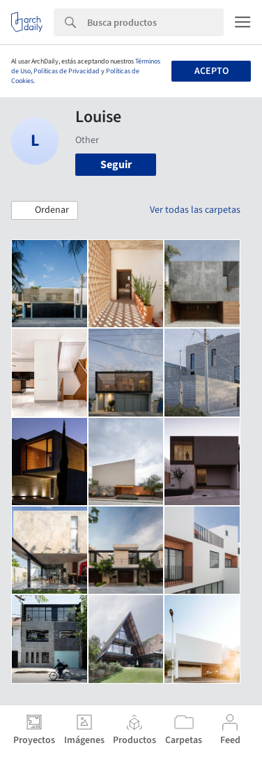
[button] (44, 210)
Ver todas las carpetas (195, 210)
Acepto (211, 71)
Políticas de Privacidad (66, 71)
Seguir (116, 164)
